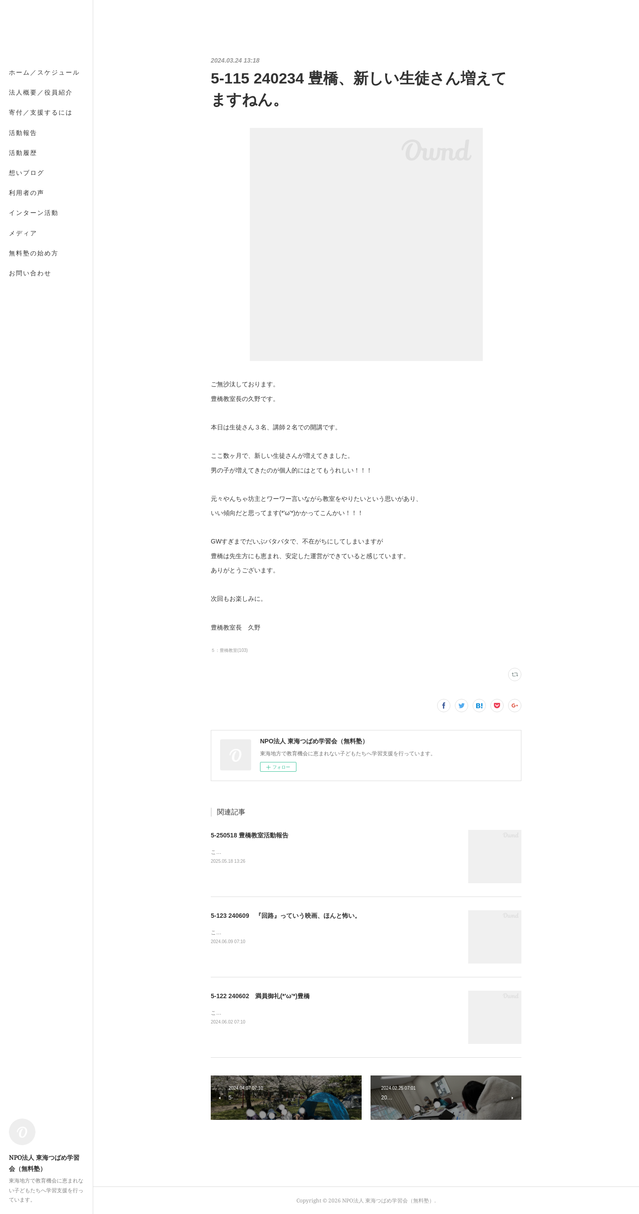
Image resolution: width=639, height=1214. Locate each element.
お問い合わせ (30, 273)
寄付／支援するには (41, 112)
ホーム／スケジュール (44, 72)
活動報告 (23, 132)
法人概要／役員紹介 (41, 92)
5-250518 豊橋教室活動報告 (249, 835)
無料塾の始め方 (34, 253)
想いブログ (26, 172)
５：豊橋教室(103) (229, 650)
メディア (23, 233)
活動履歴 (23, 152)
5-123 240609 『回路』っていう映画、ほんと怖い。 (286, 915)
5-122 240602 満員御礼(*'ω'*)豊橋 (260, 996)
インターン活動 (34, 212)
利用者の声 (26, 192)
